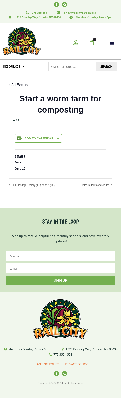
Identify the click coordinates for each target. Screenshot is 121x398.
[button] (112, 43)
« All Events (18, 85)
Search (106, 66)
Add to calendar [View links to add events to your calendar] (38, 138)
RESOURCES (13, 66)
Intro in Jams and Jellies (96, 185)
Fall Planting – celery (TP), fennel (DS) (33, 185)
